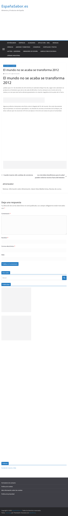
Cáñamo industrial (13, 55)
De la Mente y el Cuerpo (9, 65)
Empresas (22, 43)
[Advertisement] (34, 27)
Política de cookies (7, 486)
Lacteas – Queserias (13, 51)
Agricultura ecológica (48, 51)
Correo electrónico (8, 246)
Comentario (6, 214)
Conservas (36, 47)
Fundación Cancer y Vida (8, 468)
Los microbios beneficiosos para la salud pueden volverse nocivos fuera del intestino (51, 176)
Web (2, 255)
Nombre (4, 238)
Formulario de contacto (8, 483)
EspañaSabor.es (14, 6)
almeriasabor (16, 73)
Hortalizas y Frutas (50, 47)
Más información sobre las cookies (11, 490)
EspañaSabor (11, 43)
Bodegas (55, 43)
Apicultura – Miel (44, 43)
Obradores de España (30, 51)
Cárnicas (10, 47)
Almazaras (31, 43)
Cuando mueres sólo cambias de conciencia (17, 175)
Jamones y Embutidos (23, 47)
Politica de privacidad (7, 494)
